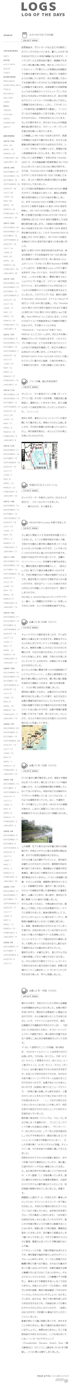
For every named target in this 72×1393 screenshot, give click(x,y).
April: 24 (9, 260)
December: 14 (11, 394)
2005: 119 (9, 886)
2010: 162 (9, 612)
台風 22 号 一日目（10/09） (43, 990)
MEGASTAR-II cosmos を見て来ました (47, 522)
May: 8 (7, 701)
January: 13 (10, 718)
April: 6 (8, 812)
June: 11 (8, 530)
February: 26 (11, 269)
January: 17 (10, 662)
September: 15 (12, 518)
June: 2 (8, 804)
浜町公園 (36, 501)
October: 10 (10, 680)
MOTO (6, 118)
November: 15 (11, 398)
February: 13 (11, 324)
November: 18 (11, 621)
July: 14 (8, 248)
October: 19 (10, 180)
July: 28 (8, 192)
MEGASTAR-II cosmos (32, 561)
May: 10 (8, 534)
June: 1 (8, 860)
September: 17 (12, 629)
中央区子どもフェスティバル (43, 484)
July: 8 (8, 359)
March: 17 (9, 376)
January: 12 (10, 607)
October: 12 (10, 235)
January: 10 (10, 495)
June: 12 (8, 586)
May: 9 (7, 479)
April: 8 (8, 371)
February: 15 (11, 213)
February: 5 (10, 877)
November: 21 (11, 231)
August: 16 (10, 522)
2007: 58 (8, 779)
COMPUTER (9, 122)
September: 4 (11, 792)
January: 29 (10, 161)
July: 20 (8, 415)
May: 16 (8, 590)
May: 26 (8, 145)
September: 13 (12, 406)
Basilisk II (30, 263)
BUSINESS (9, 93)
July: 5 (8, 470)
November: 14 (11, 454)
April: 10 (9, 316)
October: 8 (10, 843)
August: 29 (10, 188)
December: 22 (11, 283)
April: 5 (8, 868)
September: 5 (11, 847)
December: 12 (11, 783)
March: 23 (9, 320)
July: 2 (8, 800)
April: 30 (9, 149)
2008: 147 (9, 724)
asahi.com (32, 411)
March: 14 (9, 654)
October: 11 (10, 899)
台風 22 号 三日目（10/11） (43, 621)
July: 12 (8, 637)
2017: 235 (9, 223)
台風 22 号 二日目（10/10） (43, 765)
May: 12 (8, 367)
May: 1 (7, 864)
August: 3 (9, 796)
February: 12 (11, 380)
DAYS (6, 56)
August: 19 (10, 244)
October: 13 (10, 346)
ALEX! (7, 60)
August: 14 (10, 466)
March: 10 (9, 765)
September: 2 (11, 954)
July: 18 (8, 303)
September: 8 (11, 295)
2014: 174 (9, 390)
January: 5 (10, 825)
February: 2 (10, 769)
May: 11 (8, 312)
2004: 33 (8, 942)
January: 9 (10, 328)
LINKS (7, 72)
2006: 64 (8, 831)
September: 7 (11, 351)
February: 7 (10, 547)
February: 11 (11, 714)
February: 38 (11, 157)
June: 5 (8, 915)
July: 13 (8, 526)
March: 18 (9, 431)
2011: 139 (9, 557)
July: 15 (8, 749)
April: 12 (9, 483)
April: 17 (9, 924)
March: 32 (9, 153)
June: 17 (8, 308)
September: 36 (12, 184)
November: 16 (11, 175)
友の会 (37, 539)
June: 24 (8, 196)
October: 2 (10, 787)
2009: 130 (9, 668)
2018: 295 (9, 167)
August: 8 (9, 577)
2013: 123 (9, 445)
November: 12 (11, 342)
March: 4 (9, 872)
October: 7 (10, 950)
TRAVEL (8, 110)
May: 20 (8, 256)
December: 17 (11, 616)
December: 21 (11, 890)
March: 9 (9, 598)
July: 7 (8, 911)
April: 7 (8, 761)
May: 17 (8, 423)
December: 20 (11, 728)
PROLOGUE (9, 81)
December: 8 (11, 338)
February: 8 (10, 602)
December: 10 (11, 672)
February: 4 (10, 491)
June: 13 (8, 419)
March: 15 (9, 928)
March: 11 (9, 543)
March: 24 (9, 209)
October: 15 (10, 291)
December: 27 (11, 171)
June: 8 (8, 252)
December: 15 (11, 505)
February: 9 (10, 436)
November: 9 (11, 732)
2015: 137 (9, 334)
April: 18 (9, 205)
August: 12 (10, 689)
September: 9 (11, 685)
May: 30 (8, 200)
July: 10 (8, 582)
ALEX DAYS (9, 64)
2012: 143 (9, 501)
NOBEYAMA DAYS (12, 85)
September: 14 (12, 573)
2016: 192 (9, 278)
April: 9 (8, 427)
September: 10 (12, 462)
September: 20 (12, 740)
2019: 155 (9, 141)
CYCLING (8, 114)
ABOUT (7, 126)
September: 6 (11, 239)
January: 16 (10, 881)
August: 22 (10, 411)
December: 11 (11, 449)
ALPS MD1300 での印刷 (41, 34)
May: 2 (7, 920)
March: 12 (9, 487)
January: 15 (10, 774)
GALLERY (8, 97)
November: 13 (11, 565)
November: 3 (11, 839)
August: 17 (10, 907)
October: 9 (10, 625)
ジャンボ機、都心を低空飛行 (43, 381)
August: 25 (10, 299)
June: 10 (8, 363)
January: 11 (10, 384)
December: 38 (11, 227)
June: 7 (8, 474)
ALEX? (7, 68)
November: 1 (11, 895)
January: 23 (10, 273)
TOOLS (7, 89)
